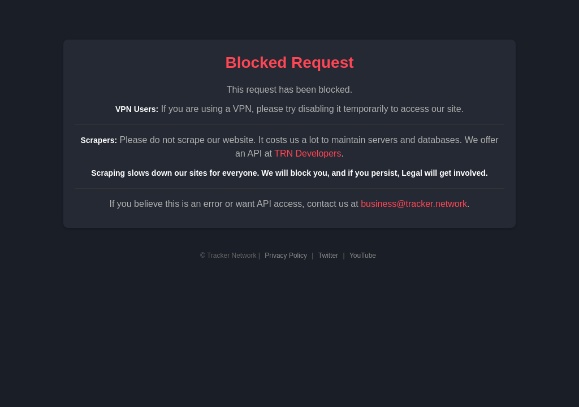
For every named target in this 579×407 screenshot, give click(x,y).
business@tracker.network (414, 204)
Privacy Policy (286, 255)
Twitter (328, 255)
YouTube (362, 255)
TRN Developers (307, 153)
